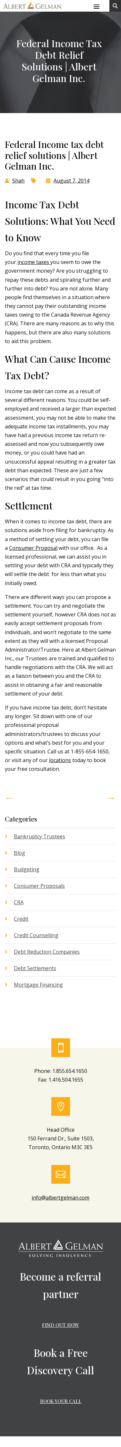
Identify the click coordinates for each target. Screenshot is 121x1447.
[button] (96, 6)
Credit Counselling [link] (36, 935)
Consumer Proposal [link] (33, 547)
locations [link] (60, 760)
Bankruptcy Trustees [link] (39, 836)
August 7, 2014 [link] (71, 180)
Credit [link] (21, 918)
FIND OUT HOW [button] (60, 1325)
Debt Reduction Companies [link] (47, 951)
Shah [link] (18, 180)
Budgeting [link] (26, 869)
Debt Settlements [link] (35, 968)
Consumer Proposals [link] (39, 885)
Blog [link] (19, 852)
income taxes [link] (33, 262)
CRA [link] (19, 902)
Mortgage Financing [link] (38, 984)
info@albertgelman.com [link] (60, 1197)
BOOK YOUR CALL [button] (60, 1401)
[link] (32, 9)
